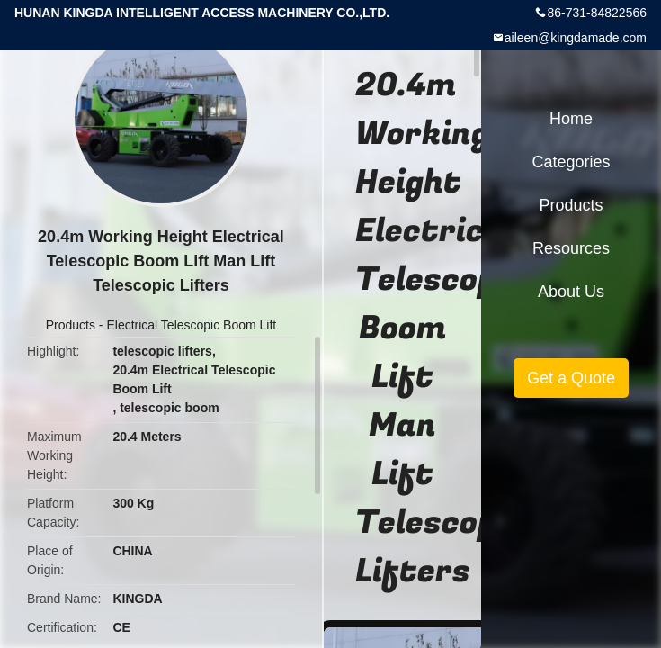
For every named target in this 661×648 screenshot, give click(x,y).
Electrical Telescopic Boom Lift (191, 325)
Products (70, 325)
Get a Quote (571, 378)
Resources (571, 248)
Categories (570, 162)
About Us (571, 292)
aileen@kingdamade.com (576, 38)
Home (571, 119)
